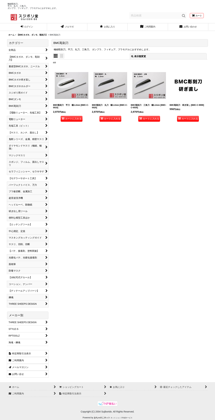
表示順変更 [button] (138, 56)
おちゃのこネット (102, 417)
